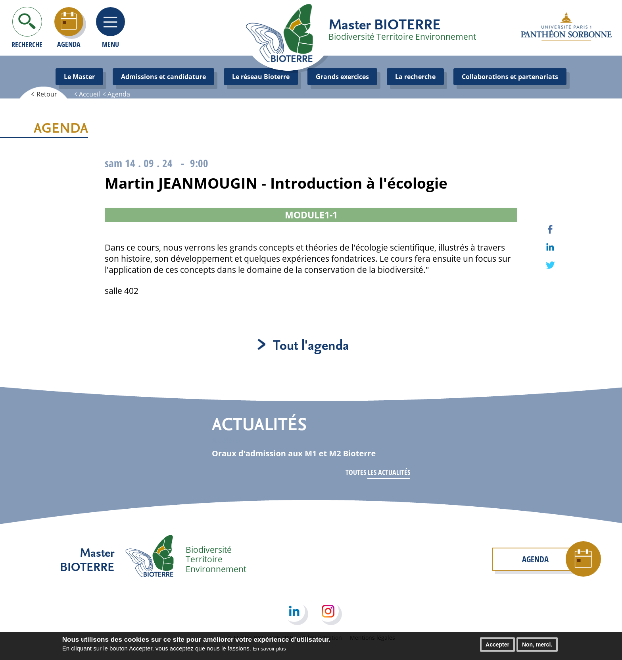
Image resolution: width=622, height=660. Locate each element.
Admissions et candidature (163, 76)
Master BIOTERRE (384, 24)
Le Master (79, 76)
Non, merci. (537, 647)
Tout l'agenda (311, 344)
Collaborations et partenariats (510, 76)
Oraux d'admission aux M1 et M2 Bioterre (294, 453)
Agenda (119, 94)
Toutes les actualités (378, 472)
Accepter (497, 647)
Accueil (89, 94)
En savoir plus (269, 651)
